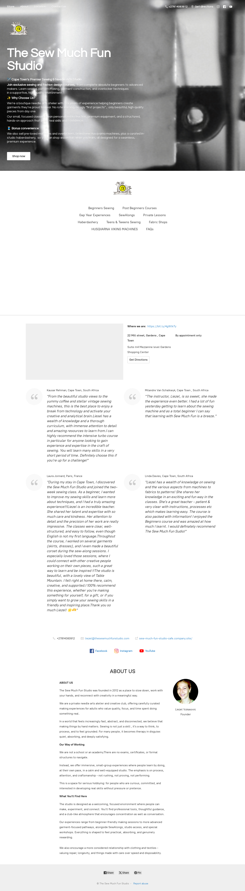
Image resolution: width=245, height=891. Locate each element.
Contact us (59, 6)
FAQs (150, 229)
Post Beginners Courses (139, 208)
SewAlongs (127, 215)
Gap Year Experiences (94, 215)
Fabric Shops (158, 222)
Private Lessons (154, 215)
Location (40, 6)
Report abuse (140, 883)
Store (10, 6)
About (24, 6)
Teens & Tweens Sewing (123, 222)
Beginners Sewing (101, 208)
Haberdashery (88, 222)
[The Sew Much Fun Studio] (122, 188)
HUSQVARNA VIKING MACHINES (114, 229)
